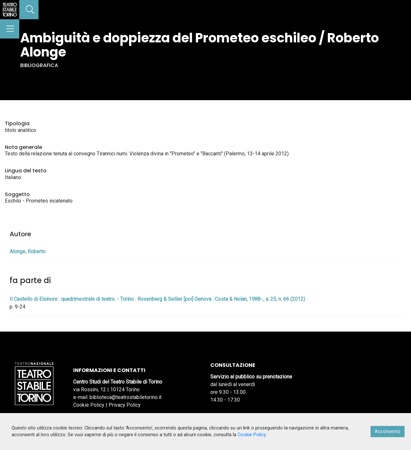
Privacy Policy (125, 405)
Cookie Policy (88, 405)
